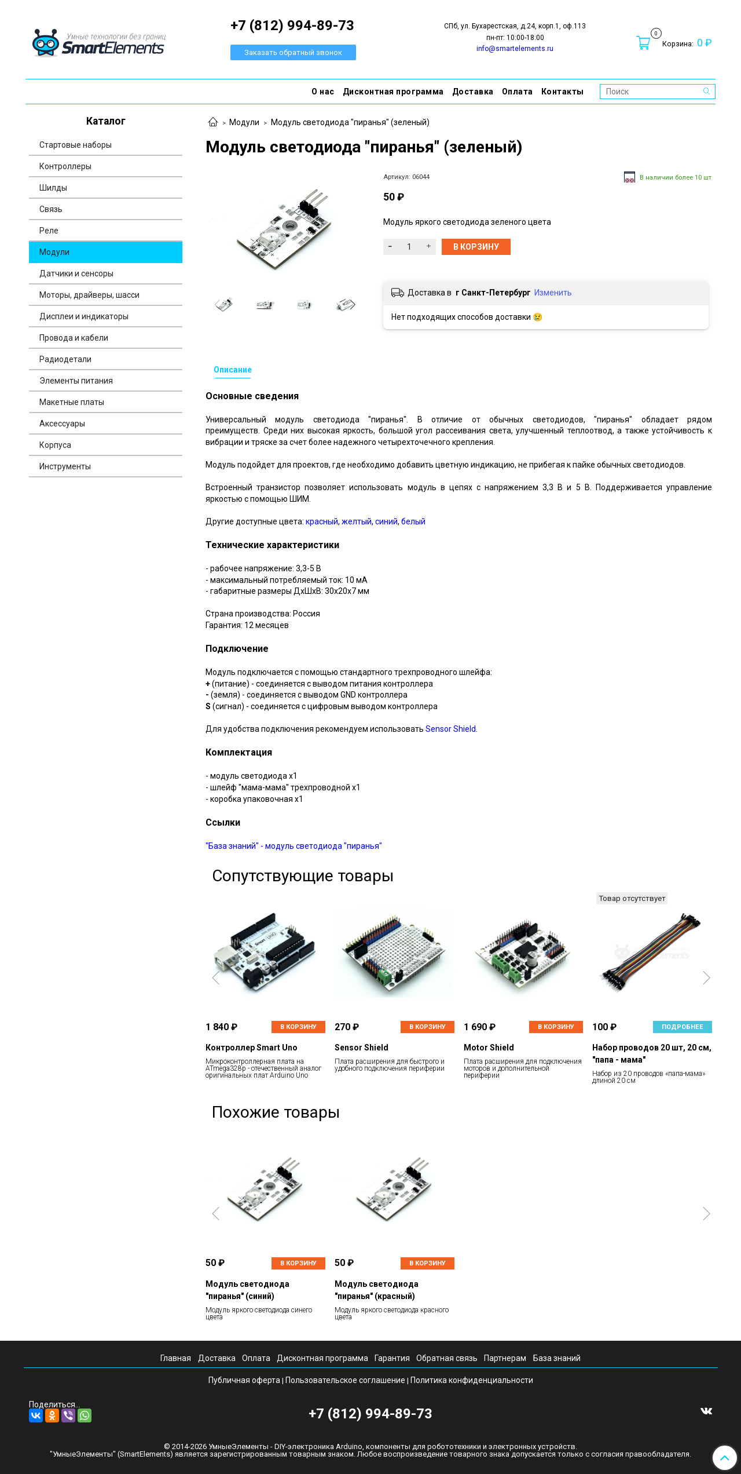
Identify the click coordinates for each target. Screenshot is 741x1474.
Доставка (473, 91)
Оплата (517, 91)
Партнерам (505, 1358)
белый (413, 521)
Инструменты (65, 466)
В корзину (298, 1027)
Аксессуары (62, 423)
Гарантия (392, 1358)
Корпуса (55, 445)
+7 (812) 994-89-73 (370, 1414)
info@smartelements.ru (514, 49)
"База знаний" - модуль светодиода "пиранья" (294, 846)
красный (322, 521)
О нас (323, 91)
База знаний (557, 1358)
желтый (357, 521)
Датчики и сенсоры (76, 273)
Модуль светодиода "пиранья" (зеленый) (350, 122)
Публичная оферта (244, 1380)
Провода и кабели (73, 337)
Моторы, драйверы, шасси (89, 295)
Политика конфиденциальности (471, 1380)
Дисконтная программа (393, 91)
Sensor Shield (450, 729)
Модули (244, 122)
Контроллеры (65, 166)
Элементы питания (76, 380)
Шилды (53, 187)
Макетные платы (71, 402)
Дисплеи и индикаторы (84, 316)
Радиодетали (65, 359)
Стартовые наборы (75, 144)
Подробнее (682, 1027)
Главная (175, 1358)
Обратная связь (447, 1358)
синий (386, 521)
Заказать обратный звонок (293, 52)
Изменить (553, 292)
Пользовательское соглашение (345, 1380)
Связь (51, 209)
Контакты (562, 91)
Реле (48, 230)
